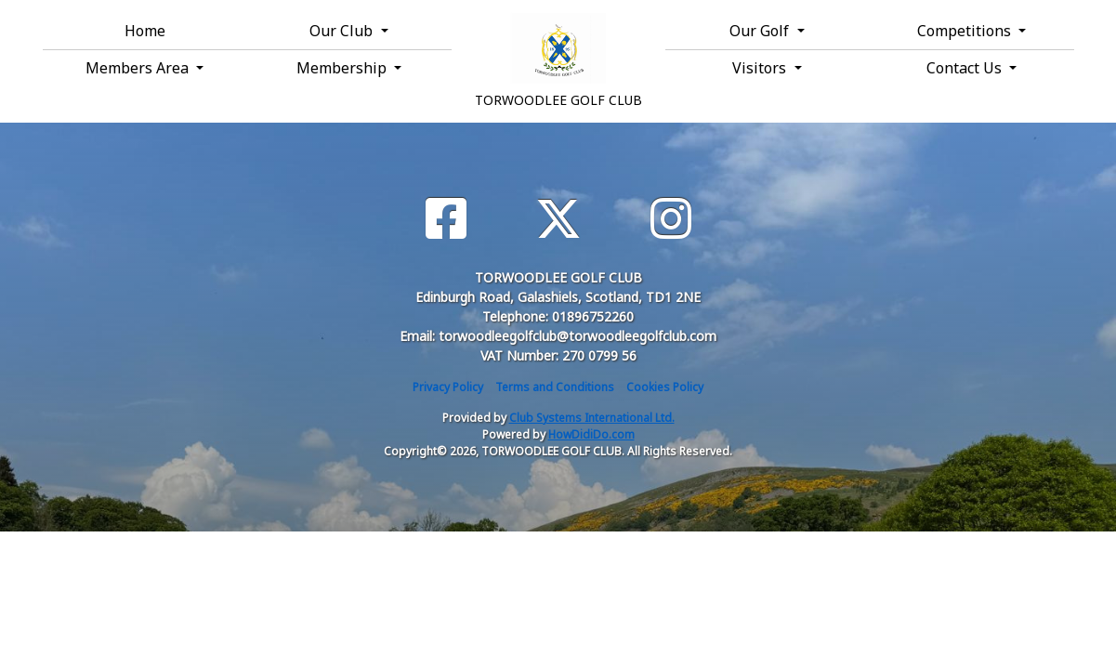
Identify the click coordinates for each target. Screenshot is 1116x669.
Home (145, 30)
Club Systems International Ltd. (592, 418)
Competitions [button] (966, 30)
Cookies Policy (664, 387)
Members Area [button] (138, 68)
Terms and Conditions (554, 387)
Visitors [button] (761, 68)
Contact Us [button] (965, 68)
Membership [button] (343, 68)
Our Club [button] (342, 30)
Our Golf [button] (761, 30)
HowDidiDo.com (591, 434)
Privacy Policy (448, 387)
